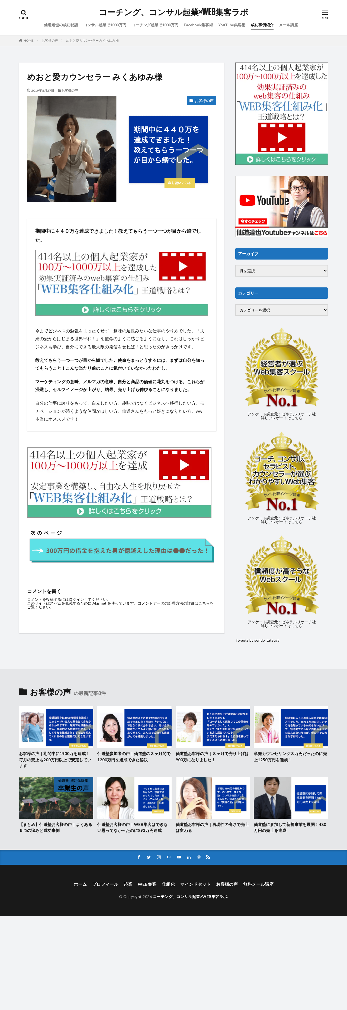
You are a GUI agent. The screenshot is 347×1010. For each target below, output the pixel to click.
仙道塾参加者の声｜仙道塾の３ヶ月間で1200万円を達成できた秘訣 (134, 756)
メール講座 (288, 24)
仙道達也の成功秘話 (61, 24)
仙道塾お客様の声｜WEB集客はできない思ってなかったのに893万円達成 (132, 827)
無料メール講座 (258, 884)
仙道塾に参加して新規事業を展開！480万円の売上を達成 (290, 827)
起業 (128, 884)
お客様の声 (50, 40)
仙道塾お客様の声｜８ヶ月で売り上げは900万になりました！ (212, 756)
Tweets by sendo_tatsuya (257, 640)
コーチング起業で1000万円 (155, 24)
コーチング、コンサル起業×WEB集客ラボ (173, 12)
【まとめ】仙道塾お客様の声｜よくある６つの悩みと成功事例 (55, 827)
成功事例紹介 (262, 24)
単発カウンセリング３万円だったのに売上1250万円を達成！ (290, 756)
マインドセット (195, 884)
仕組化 (168, 884)
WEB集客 (147, 884)
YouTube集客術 (231, 24)
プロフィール (105, 884)
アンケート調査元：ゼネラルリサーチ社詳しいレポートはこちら (282, 416)
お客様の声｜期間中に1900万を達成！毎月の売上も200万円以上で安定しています (55, 759)
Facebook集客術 (198, 24)
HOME (29, 40)
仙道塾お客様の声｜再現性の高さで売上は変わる (212, 827)
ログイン (76, 599)
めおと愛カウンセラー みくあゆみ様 (92, 40)
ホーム (80, 884)
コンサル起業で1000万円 (104, 24)
